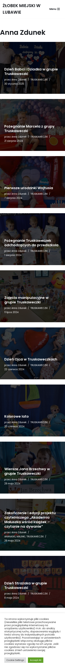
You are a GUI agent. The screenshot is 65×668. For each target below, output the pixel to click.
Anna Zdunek (19, 79)
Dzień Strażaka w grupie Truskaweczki (25, 585)
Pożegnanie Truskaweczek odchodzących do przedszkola (31, 242)
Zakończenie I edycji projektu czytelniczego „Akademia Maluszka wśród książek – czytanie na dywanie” (30, 520)
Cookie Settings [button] (15, 660)
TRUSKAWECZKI (39, 79)
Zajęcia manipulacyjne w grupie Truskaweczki (26, 300)
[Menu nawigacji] (54, 9)
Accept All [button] (35, 660)
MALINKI (21, 536)
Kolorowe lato (16, 416)
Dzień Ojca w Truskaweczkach (30, 359)
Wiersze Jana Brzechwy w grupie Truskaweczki (27, 471)
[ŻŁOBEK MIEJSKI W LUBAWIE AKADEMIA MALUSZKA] (22, 9)
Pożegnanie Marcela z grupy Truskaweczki (29, 128)
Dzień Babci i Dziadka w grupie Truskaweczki (31, 71)
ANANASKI (9, 536)
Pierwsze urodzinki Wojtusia (28, 188)
